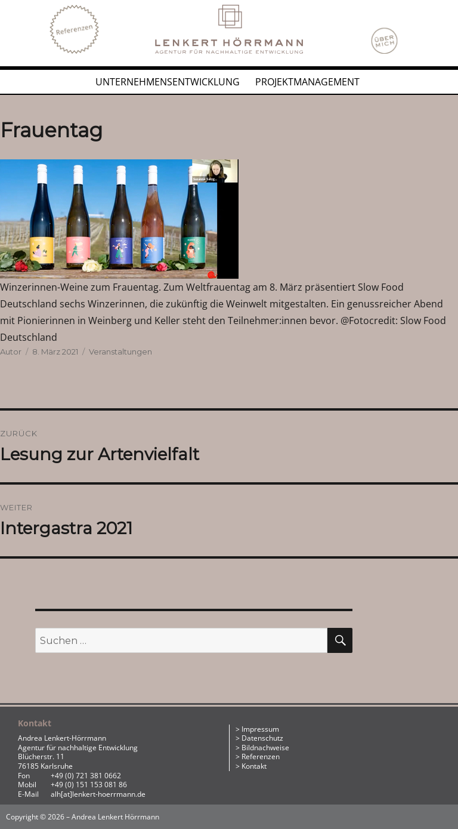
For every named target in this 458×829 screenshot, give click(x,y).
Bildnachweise (265, 747)
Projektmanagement (307, 81)
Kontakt (254, 766)
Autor (10, 351)
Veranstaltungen (120, 351)
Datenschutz (262, 738)
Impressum (260, 729)
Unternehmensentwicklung (167, 81)
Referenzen (261, 756)
